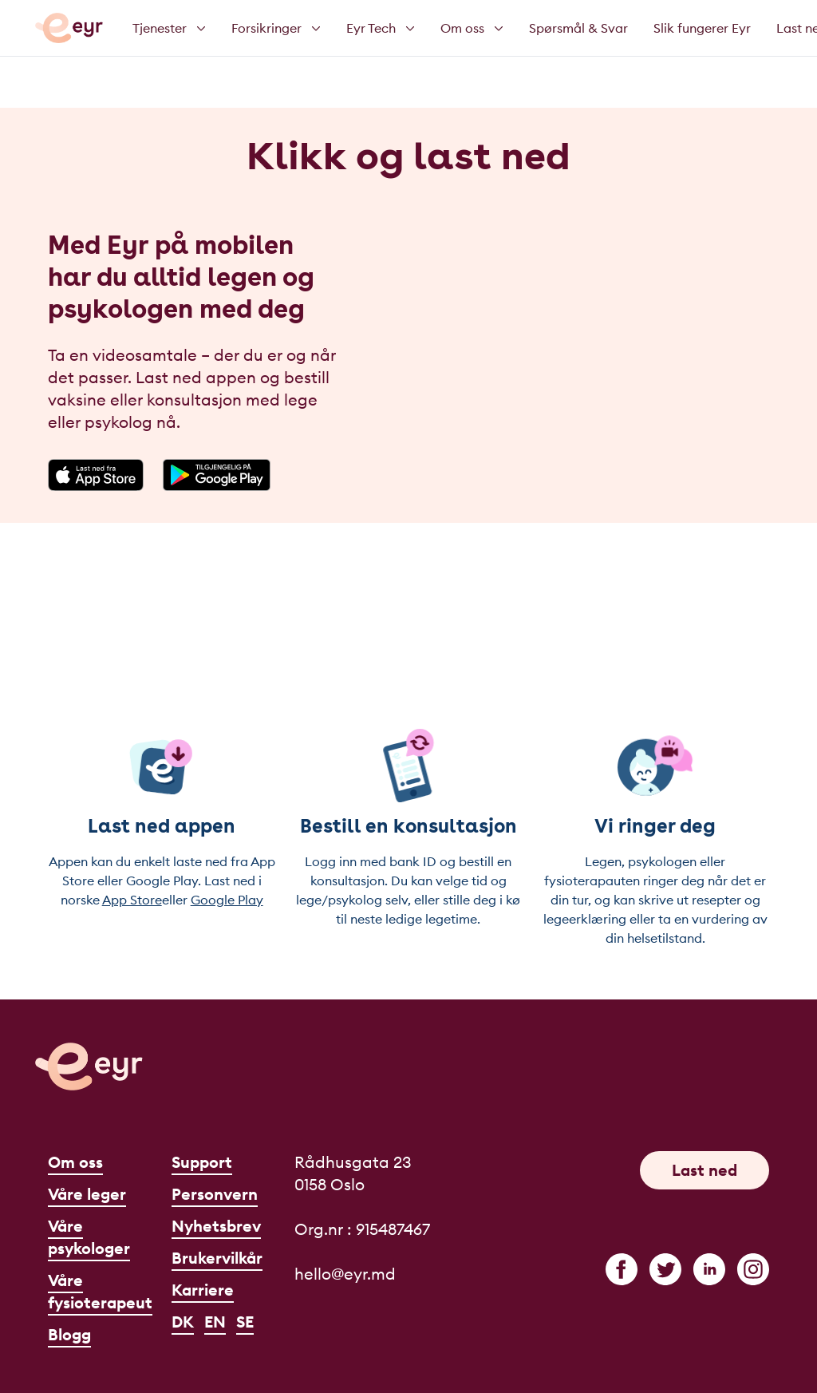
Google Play (227, 900)
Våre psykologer (89, 1237)
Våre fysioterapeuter (108, 1291)
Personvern (215, 1194)
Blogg (69, 1334)
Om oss (75, 1162)
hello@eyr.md (345, 1274)
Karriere (203, 1290)
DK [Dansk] (183, 1322)
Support (202, 1162)
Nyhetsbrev (216, 1226)
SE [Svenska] (245, 1322)
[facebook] (621, 1269)
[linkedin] (709, 1269)
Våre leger (87, 1194)
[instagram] (753, 1269)
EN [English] (215, 1322)
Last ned (704, 1170)
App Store (132, 900)
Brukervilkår (217, 1258)
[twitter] (665, 1269)
